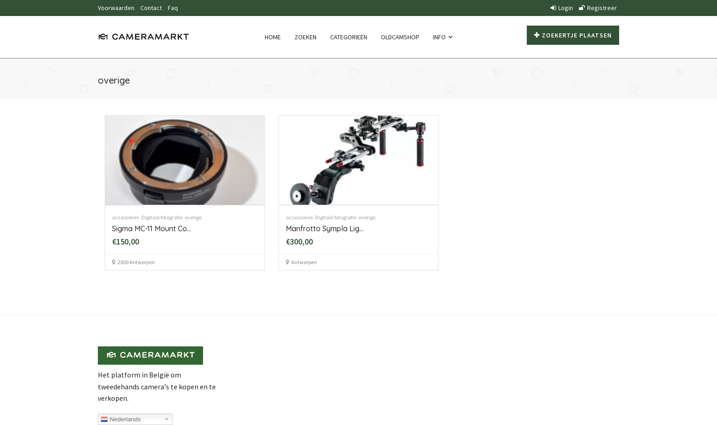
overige (193, 217)
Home (273, 37)
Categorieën (348, 37)
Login (562, 8)
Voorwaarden (116, 8)
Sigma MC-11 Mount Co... (151, 228)
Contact (151, 8)
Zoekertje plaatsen (573, 35)
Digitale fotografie (161, 217)
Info (442, 37)
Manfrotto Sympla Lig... (325, 228)
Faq (173, 8)
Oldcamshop (400, 37)
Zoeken (305, 37)
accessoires (125, 217)
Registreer (598, 8)
